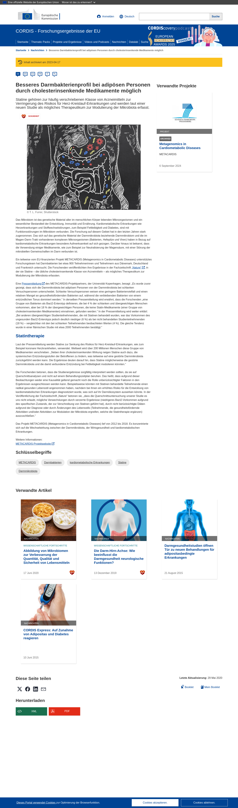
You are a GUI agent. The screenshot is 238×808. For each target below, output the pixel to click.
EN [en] (25, 74)
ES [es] (32, 74)
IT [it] (47, 74)
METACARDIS (27, 462)
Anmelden (105, 17)
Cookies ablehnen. (204, 802)
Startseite (22, 42)
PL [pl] (55, 74)
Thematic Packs (40, 42)
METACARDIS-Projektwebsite (35, 443)
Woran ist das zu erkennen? (78, 2)
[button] (127, 17)
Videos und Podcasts (96, 42)
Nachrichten (119, 42)
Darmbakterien (52, 462)
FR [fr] (40, 74)
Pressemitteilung (33, 283)
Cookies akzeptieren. (155, 802)
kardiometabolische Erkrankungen (90, 462)
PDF (67, 711)
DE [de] (18, 74)
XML (34, 711)
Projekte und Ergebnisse (67, 42)
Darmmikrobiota (28, 471)
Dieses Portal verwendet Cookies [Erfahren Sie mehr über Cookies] (36, 802)
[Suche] (215, 16)
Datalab (133, 42)
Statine (122, 462)
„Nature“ (138, 267)
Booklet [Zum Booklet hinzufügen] (187, 687)
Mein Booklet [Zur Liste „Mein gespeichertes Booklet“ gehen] (210, 687)
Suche (144, 42)
